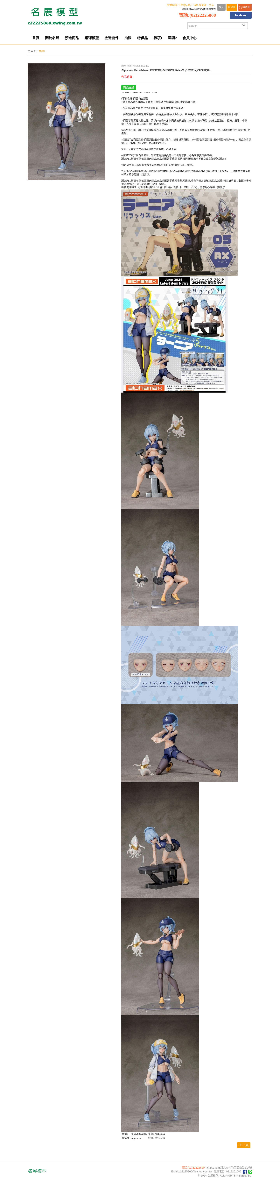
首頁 (33, 51)
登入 (221, 7)
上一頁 (243, 1145)
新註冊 (232, 7)
